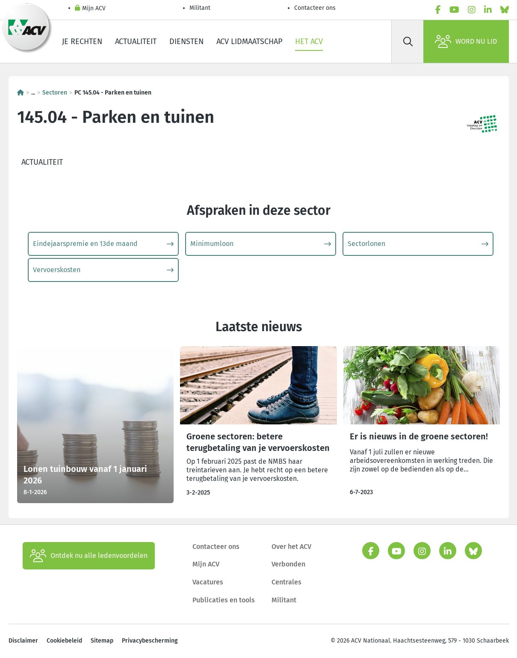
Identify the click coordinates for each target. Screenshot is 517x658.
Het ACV (309, 41)
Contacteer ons (315, 8)
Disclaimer (23, 640)
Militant (199, 8)
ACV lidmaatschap (249, 41)
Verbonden (288, 564)
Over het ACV (291, 546)
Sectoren (54, 92)
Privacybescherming (150, 640)
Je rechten (82, 41)
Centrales (286, 582)
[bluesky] (504, 10)
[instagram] (472, 10)
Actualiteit (136, 41)
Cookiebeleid (64, 640)
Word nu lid (466, 41)
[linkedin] (488, 10)
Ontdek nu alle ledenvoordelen (89, 555)
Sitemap (102, 640)
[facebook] (438, 10)
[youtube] (454, 10)
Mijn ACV (90, 9)
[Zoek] (408, 41)
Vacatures (207, 582)
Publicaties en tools (223, 600)
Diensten (186, 41)
